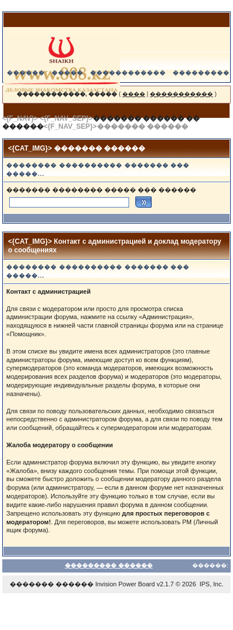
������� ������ (52, 584)
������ (26, 73)
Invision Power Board (125, 584)
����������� (181, 94)
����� (67, 73)
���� (133, 94)
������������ (128, 73)
